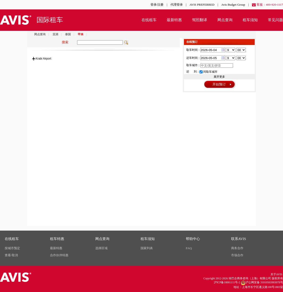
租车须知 (250, 20)
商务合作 (237, 248)
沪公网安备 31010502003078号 (262, 282)
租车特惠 (57, 239)
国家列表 (147, 248)
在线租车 (149, 20)
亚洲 (55, 34)
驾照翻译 (199, 20)
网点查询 (225, 20)
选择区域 (101, 248)
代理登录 (177, 4)
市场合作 (237, 255)
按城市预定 (12, 248)
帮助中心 (193, 239)
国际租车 (50, 20)
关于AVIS (276, 274)
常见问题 (275, 20)
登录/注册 (157, 4)
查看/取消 (11, 255)
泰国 (68, 34)
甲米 (80, 34)
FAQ (189, 248)
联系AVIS (238, 239)
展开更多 (219, 76)
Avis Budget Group (233, 4)
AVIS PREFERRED (202, 4)
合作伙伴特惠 (59, 255)
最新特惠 (174, 20)
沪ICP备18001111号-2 (227, 282)
